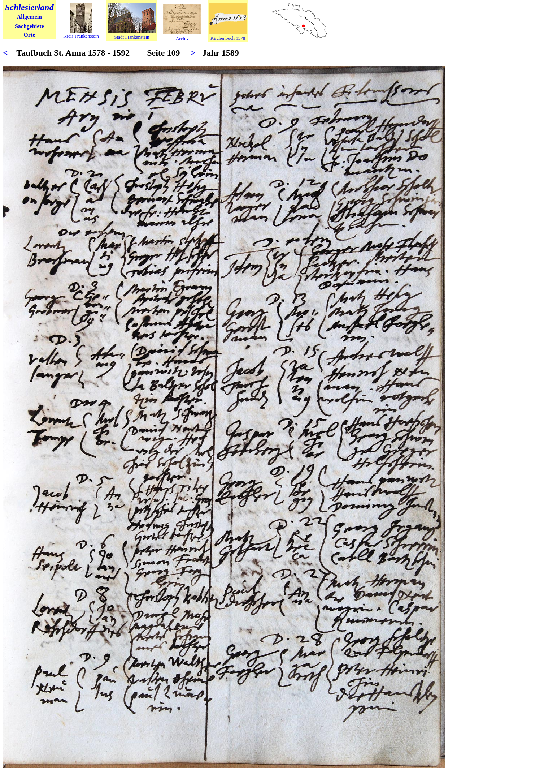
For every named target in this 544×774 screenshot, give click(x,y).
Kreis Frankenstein (81, 36)
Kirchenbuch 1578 (227, 38)
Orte (29, 35)
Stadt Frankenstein (131, 37)
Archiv (182, 38)
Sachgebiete (29, 26)
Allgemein (29, 17)
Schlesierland (29, 7)
